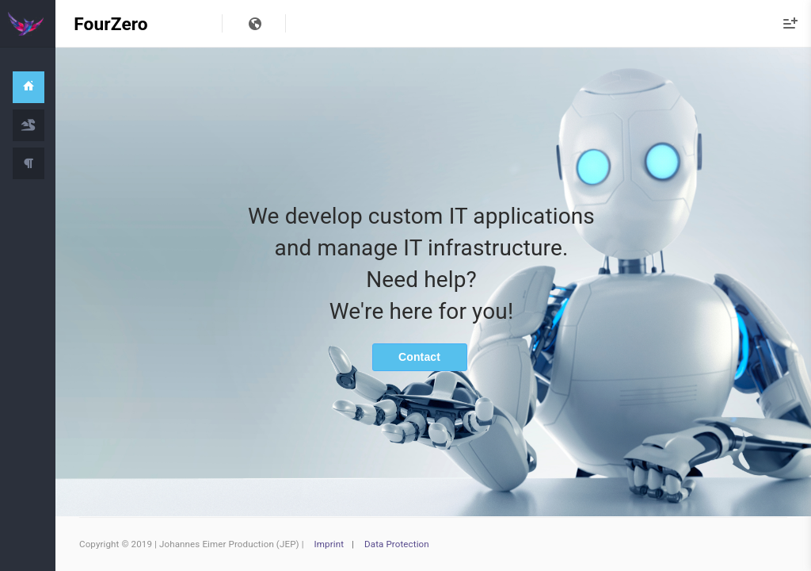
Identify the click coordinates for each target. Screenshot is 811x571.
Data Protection (396, 544)
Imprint (329, 544)
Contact (419, 357)
